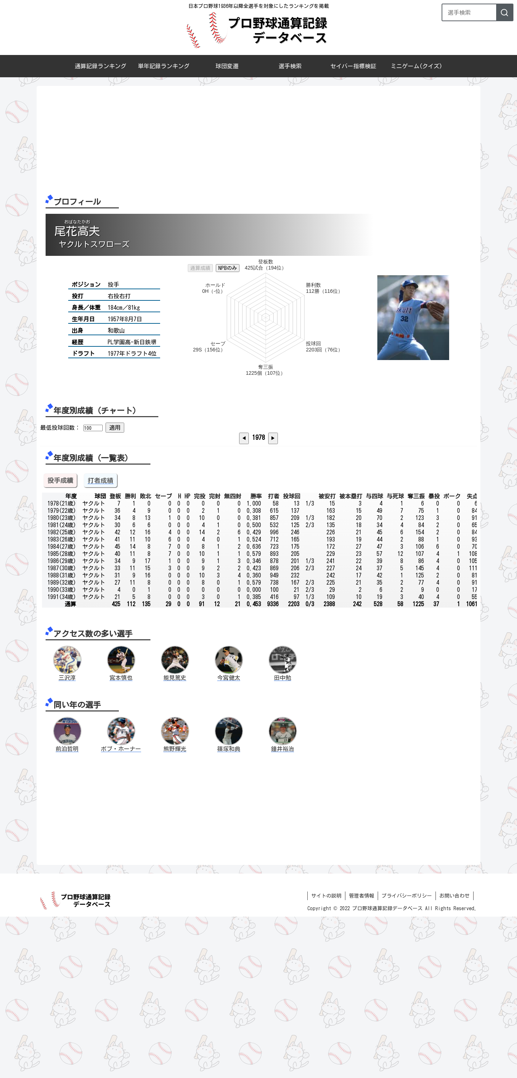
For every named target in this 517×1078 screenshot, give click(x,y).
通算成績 (200, 268)
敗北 (145, 657)
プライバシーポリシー (407, 1057)
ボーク (452, 657)
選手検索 (290, 66)
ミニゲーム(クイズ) (416, 66)
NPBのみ (227, 268)
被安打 (327, 657)
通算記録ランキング (100, 66)
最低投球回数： (60, 427)
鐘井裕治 (282, 910)
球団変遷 (226, 66)
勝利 (130, 657)
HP (187, 657)
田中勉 (282, 839)
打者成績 (100, 642)
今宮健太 (228, 839)
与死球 (395, 657)
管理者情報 (361, 1057)
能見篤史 (174, 839)
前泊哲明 (67, 910)
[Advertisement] (255, 139)
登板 (115, 657)
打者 (273, 657)
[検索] (504, 12)
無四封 (232, 657)
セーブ (163, 657)
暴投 (434, 657)
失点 (472, 657)
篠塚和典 (228, 910)
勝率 (256, 657)
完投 (199, 657)
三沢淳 (67, 839)
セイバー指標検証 (353, 66)
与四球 (374, 657)
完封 (214, 657)
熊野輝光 (174, 910)
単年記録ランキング (164, 66)
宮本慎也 (121, 839)
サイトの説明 (326, 1057)
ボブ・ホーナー (121, 910)
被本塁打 (350, 657)
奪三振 (416, 657)
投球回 (291, 657)
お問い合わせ (454, 1057)
